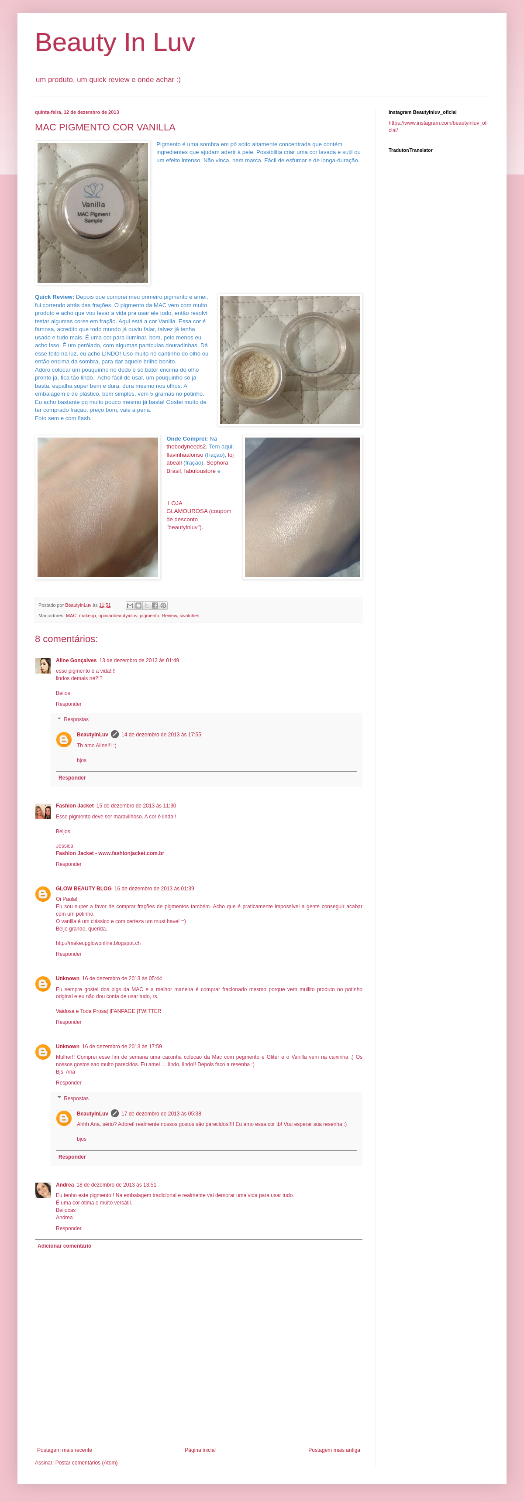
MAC (71, 615)
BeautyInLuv (92, 735)
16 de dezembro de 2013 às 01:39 (154, 889)
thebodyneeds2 (186, 446)
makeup (87, 615)
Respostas (76, 720)
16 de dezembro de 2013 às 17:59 (122, 1047)
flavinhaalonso (184, 455)
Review (169, 615)
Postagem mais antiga (334, 1450)
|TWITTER (148, 1011)
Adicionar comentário (64, 1246)
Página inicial (200, 1450)
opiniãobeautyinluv (117, 615)
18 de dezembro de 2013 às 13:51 (116, 1185)
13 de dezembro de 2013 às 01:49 (139, 660)
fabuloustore (200, 471)
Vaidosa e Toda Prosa (81, 1011)
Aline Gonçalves (76, 660)
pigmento (149, 615)
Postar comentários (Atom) (86, 1463)
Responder (69, 704)
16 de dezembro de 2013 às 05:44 (122, 978)
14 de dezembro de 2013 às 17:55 (161, 735)
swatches (189, 615)
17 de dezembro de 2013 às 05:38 (161, 1114)
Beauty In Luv (115, 42)
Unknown (67, 978)
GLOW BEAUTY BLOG (84, 889)
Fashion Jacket (75, 806)
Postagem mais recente (64, 1450)
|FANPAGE (121, 1011)
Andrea (65, 1185)
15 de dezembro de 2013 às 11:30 (136, 806)
